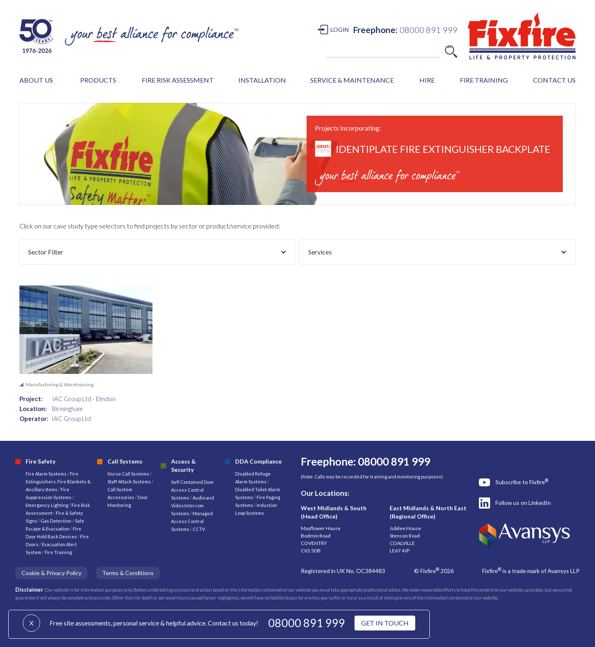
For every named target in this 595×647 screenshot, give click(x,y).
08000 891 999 (306, 623)
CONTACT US (554, 80)
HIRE (427, 80)
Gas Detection (55, 520)
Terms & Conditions (128, 572)
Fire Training (58, 552)
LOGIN (340, 29)
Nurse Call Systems (128, 473)
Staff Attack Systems (129, 481)
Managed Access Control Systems (192, 521)
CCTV (199, 529)
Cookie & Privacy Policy (51, 572)
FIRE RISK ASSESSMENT (178, 80)
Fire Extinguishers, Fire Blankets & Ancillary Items (58, 481)
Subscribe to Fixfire (521, 481)
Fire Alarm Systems (46, 473)
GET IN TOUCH (385, 623)
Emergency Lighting (47, 505)
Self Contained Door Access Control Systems (192, 489)
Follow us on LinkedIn (523, 502)
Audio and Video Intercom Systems (192, 505)
